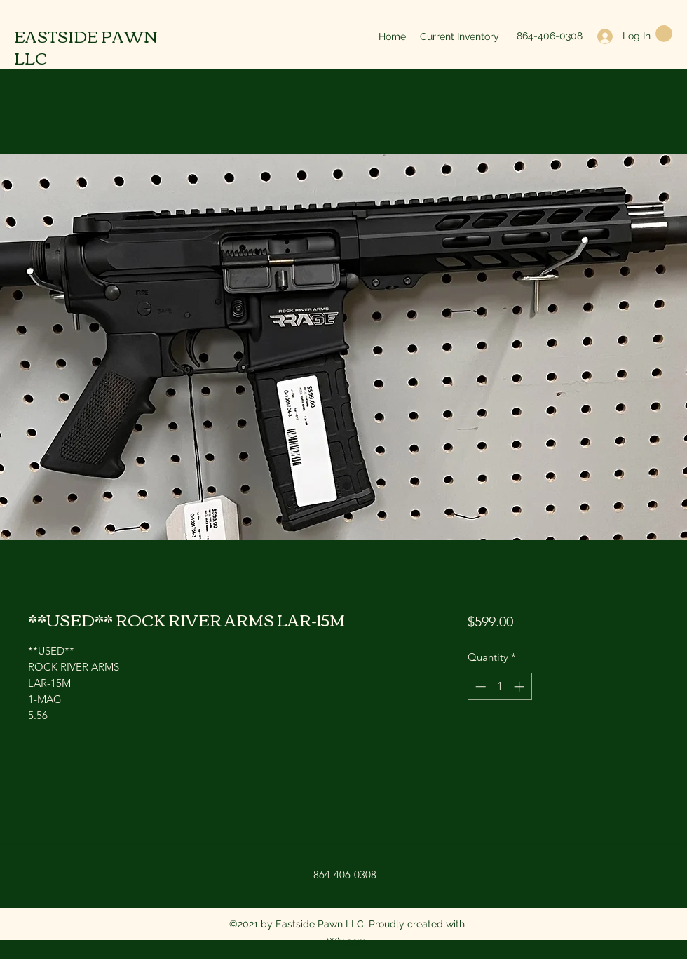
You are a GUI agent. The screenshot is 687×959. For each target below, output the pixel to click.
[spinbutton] (499, 686)
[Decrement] (479, 686)
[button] (663, 33)
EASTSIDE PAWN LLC (86, 47)
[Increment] (520, 686)
